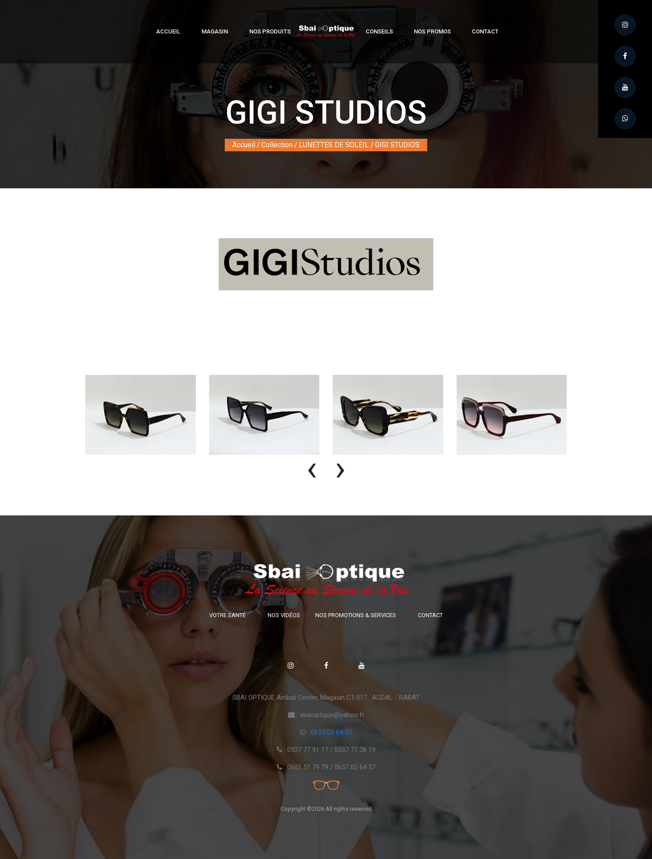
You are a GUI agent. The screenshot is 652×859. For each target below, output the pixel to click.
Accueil (168, 31)
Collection (277, 145)
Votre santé (227, 615)
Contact (485, 31)
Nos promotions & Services (355, 615)
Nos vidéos (284, 615)
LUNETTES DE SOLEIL (334, 145)
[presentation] (311, 472)
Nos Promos (432, 31)
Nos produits (270, 31)
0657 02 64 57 (331, 732)
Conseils (379, 31)
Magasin (215, 31)
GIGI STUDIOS (397, 145)
